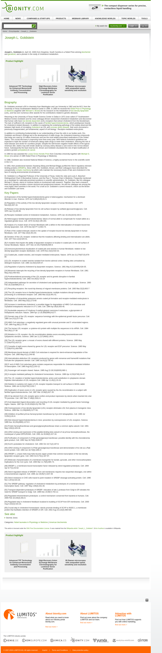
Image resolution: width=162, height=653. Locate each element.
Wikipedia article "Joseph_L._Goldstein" (80, 528)
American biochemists (58, 522)
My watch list (102, 26)
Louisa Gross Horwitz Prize (38, 154)
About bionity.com (55, 613)
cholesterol (35, 127)
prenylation (22, 150)
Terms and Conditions (60, 650)
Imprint (44, 650)
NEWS (18, 19)
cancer (32, 150)
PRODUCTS (61, 19)
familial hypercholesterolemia (56, 123)
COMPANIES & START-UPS (38, 19)
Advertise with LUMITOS (123, 614)
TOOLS (144, 19)
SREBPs (21, 168)
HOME (6, 19)
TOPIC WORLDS (128, 19)
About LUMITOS (89, 613)
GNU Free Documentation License (37, 528)
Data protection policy (80, 650)
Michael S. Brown (33, 111)
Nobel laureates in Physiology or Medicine (31, 522)
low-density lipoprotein (31, 121)
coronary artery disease (59, 127)
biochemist (86, 52)
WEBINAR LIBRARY (80, 19)
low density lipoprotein (80, 111)
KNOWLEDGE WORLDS (105, 19)
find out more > (51, 627)
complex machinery (24, 170)
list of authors (99, 528)
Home (5, 31)
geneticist (12, 54)
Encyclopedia (14, 31)
